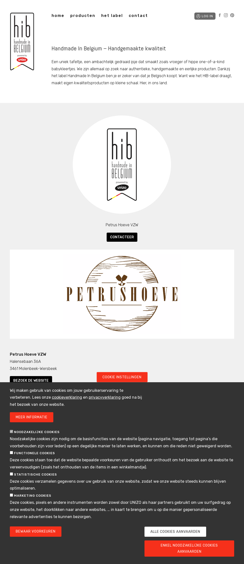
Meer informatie (31, 425)
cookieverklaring (67, 405)
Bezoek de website (31, 381)
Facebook (219, 15)
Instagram (226, 15)
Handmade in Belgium (22, 42)
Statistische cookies (35, 482)
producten (82, 15)
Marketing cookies (32, 504)
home (58, 15)
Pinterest (232, 15)
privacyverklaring (105, 405)
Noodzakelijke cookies (37, 440)
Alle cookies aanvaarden (175, 540)
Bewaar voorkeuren (36, 540)
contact (138, 15)
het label (112, 15)
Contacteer (122, 237)
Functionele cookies (34, 461)
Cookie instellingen (122, 385)
